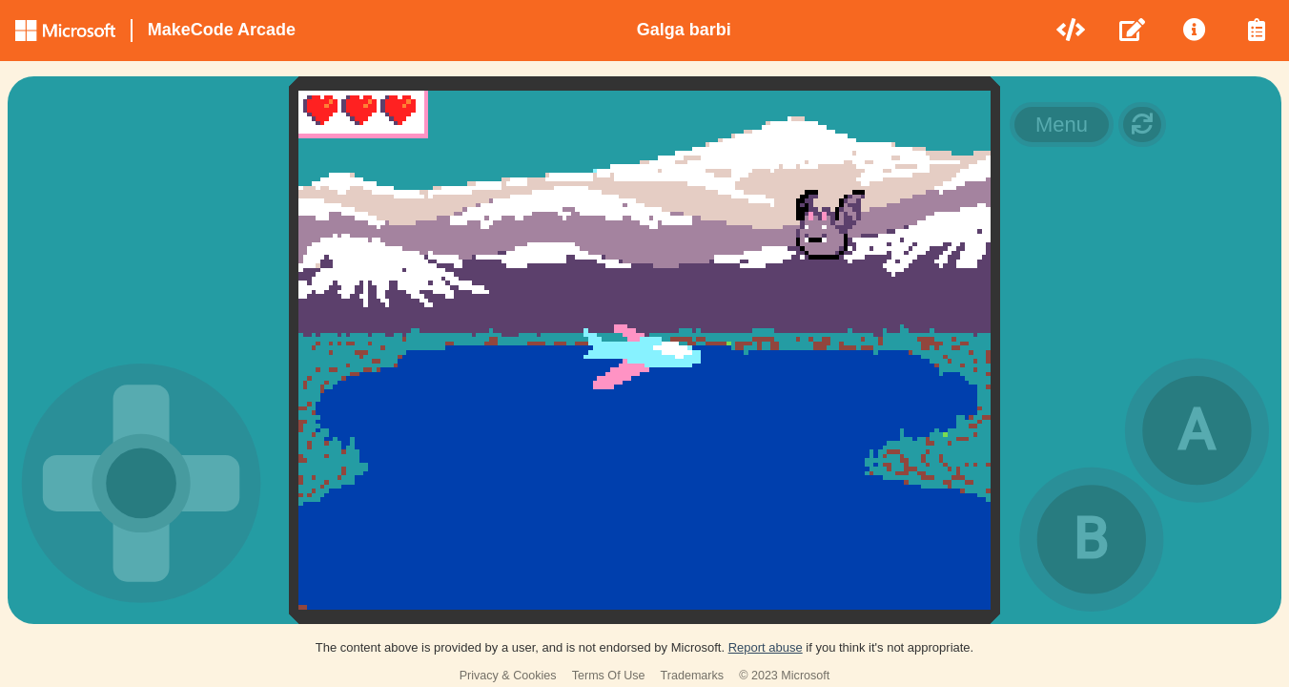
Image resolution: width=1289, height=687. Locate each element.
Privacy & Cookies (508, 675)
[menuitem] (1072, 30)
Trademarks (693, 675)
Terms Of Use (608, 675)
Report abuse (765, 647)
